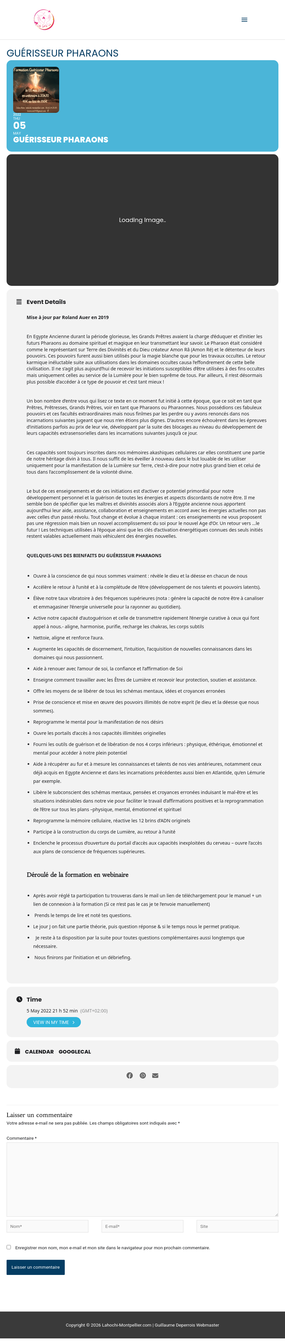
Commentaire (22, 1143)
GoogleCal (75, 1057)
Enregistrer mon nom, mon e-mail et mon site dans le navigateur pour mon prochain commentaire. (112, 1253)
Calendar (39, 1057)
